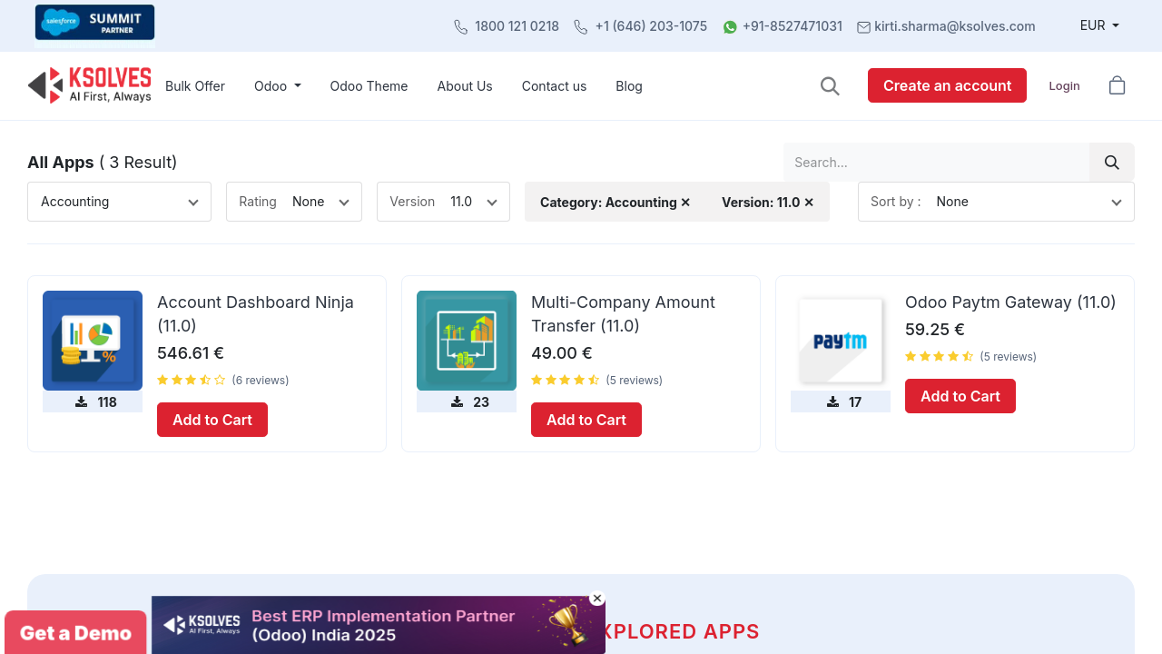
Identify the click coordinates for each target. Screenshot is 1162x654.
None (308, 201)
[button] (830, 86)
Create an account (947, 85)
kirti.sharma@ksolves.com (954, 26)
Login (1064, 85)
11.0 (461, 201)
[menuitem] (195, 86)
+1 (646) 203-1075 (652, 26)
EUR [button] (1094, 25)
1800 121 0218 (517, 26)
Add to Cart (212, 420)
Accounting (75, 201)
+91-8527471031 (792, 26)
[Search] (1112, 162)
